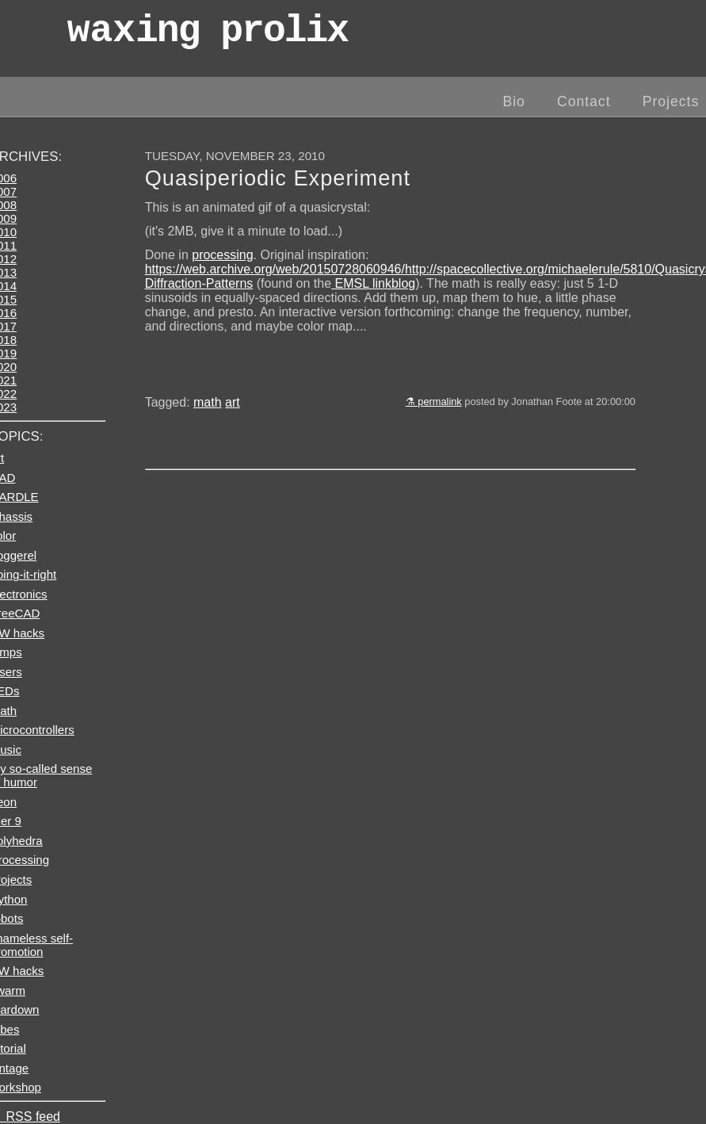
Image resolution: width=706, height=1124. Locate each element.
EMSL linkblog (373, 283)
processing (222, 255)
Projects (671, 101)
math (207, 402)
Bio (513, 101)
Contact (584, 101)
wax (207, 35)
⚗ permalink (434, 401)
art (232, 402)
